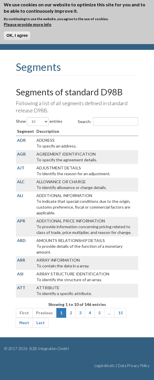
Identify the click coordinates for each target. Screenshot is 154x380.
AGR (21, 154)
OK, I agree (17, 35)
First (24, 312)
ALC (21, 181)
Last (40, 322)
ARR (21, 260)
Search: (108, 121)
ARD (21, 240)
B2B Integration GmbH (49, 348)
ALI (20, 195)
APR (21, 220)
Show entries (39, 121)
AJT (21, 167)
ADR (21, 140)
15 (120, 312)
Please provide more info (27, 24)
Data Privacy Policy (134, 365)
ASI (20, 273)
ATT (21, 287)
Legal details (104, 365)
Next (24, 322)
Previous (44, 312)
